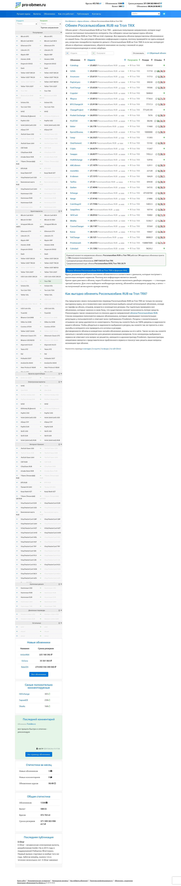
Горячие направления (49, 28)
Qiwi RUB (24, 390)
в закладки (87, 349)
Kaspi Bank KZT (26, 173)
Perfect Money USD (28, 395)
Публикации (83, 14)
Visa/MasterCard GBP (29, 519)
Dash (22, 68)
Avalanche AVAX (27, 363)
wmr (22, 627)
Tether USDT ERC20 (28, 73)
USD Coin (24, 299)
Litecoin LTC (25, 50)
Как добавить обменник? (79, 880)
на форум (105, 349)
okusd (23, 631)
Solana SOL (25, 102)
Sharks (22, 706)
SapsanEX (23, 700)
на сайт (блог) (115, 349)
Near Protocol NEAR (28, 367)
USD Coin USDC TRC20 (29, 304)
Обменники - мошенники (124, 880)
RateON (24, 667)
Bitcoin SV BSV (26, 220)
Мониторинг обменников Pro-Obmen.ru (31, 883)
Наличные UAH (27, 207)
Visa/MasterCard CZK (28, 560)
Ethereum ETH (26, 45)
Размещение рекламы (60, 880)
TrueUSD (24, 313)
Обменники (49, 14)
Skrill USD (24, 431)
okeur (23, 636)
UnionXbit (24, 654)
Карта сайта (21, 880)
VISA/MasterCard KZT (29, 528)
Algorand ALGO (26, 345)
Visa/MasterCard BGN (29, 573)
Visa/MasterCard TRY (28, 546)
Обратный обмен (158, 53)
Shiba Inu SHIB (26, 322)
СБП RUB (24, 148)
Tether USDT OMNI (27, 331)
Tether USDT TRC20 (28, 77)
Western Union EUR (28, 619)
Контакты (96, 14)
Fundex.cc (31, 724)
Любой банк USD (27, 134)
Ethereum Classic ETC (28, 336)
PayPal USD (25, 120)
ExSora (25, 661)
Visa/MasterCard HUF (29, 542)
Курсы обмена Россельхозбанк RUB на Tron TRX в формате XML (97, 270)
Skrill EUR (24, 436)
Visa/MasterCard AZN (29, 578)
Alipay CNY (25, 129)
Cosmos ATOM (26, 326)
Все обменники (38, 674)
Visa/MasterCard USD (29, 177)
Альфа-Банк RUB (27, 157)
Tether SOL (25, 295)
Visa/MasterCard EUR (29, 503)
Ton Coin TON (26, 107)
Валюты (37, 14)
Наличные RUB (26, 198)
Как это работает (66, 14)
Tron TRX (24, 91)
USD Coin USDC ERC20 (29, 276)
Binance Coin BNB (27, 317)
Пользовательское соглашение (39, 880)
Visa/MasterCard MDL (29, 537)
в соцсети (96, 349)
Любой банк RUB (27, 139)
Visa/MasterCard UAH (29, 189)
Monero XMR (25, 59)
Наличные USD (26, 193)
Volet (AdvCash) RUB (28, 440)
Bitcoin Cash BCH (27, 41)
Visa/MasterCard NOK (29, 569)
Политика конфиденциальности (101, 880)
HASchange (24, 694)
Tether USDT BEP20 (28, 82)
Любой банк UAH (27, 143)
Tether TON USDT (27, 86)
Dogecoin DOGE (27, 63)
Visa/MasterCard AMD (29, 533)
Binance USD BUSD (27, 340)
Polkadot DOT (26, 358)
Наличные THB (26, 606)
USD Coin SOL (26, 308)
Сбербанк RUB (26, 152)
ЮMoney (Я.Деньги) (28, 116)
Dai (22, 354)
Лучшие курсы (23, 14)
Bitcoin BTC (25, 36)
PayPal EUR (25, 427)
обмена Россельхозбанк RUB (143, 313)
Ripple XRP (25, 54)
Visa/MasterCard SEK (28, 551)
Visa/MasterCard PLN (29, 555)
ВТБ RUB (24, 168)
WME (23, 386)
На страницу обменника (39, 754)
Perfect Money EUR (28, 399)
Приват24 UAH (26, 487)
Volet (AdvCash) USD (28, 125)
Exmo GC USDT (26, 378)
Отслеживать (138, 53)
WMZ (23, 111)
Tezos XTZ (24, 349)
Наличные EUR (26, 202)
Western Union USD (28, 614)
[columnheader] (67, 59)
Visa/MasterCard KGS (29, 564)
